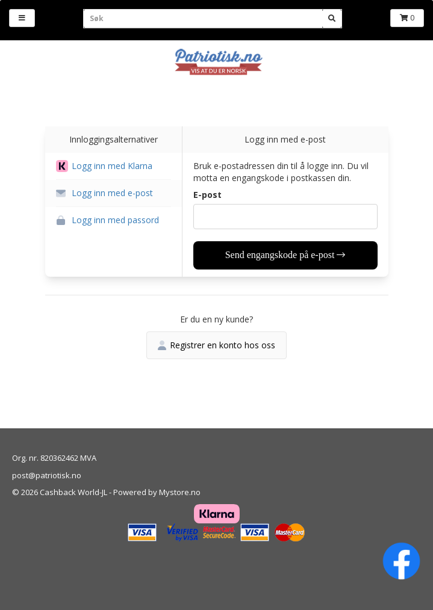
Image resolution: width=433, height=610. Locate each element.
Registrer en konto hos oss (216, 345)
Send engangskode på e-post (285, 255)
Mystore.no (180, 492)
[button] (113, 166)
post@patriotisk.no (46, 475)
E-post (207, 194)
